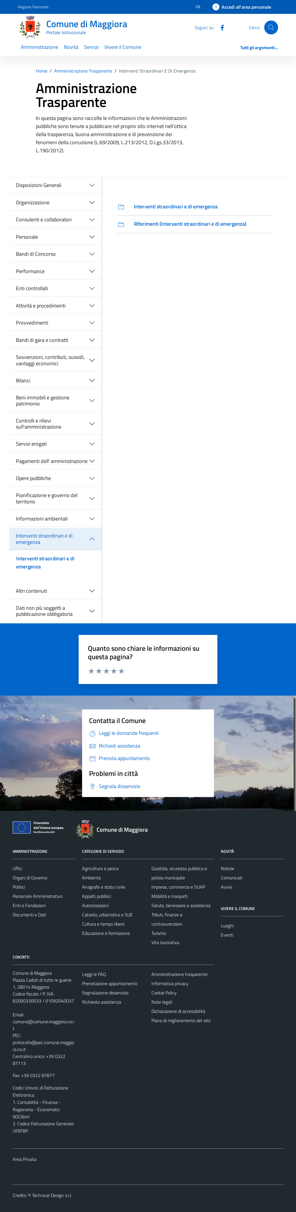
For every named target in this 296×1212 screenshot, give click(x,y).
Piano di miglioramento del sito (180, 1020)
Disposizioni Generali (38, 185)
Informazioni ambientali (42, 518)
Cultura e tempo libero (103, 923)
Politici (19, 886)
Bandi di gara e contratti (42, 340)
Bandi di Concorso (36, 254)
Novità (71, 47)
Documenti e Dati (29, 914)
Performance (30, 271)
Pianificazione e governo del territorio (46, 498)
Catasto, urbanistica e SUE (107, 914)
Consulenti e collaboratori (44, 219)
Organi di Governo (30, 877)
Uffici (17, 868)
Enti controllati (32, 288)
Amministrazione (39, 47)
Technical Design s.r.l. (52, 1195)
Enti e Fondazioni (29, 905)
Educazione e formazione (106, 933)
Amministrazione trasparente (179, 974)
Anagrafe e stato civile (103, 886)
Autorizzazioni (95, 905)
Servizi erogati (31, 444)
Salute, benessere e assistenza (180, 905)
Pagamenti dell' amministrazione (52, 461)
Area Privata (24, 1159)
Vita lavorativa (165, 942)
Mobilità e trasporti (169, 896)
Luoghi (227, 925)
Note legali (161, 1001)
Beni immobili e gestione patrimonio (42, 401)
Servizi (91, 47)
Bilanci (23, 380)
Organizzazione (32, 202)
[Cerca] (271, 27)
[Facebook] (220, 27)
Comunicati (231, 877)
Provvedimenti (32, 323)
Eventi (227, 934)
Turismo (158, 933)
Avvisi (226, 886)
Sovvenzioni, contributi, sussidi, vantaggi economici (50, 360)
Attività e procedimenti (41, 306)
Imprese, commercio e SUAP (178, 886)
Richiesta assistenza (101, 1001)
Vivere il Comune (122, 47)
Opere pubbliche (33, 478)
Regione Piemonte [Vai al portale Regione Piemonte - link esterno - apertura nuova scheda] (33, 7)
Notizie (227, 868)
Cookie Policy (164, 992)
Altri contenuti (31, 591)
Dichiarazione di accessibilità (178, 1011)
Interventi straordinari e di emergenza (44, 539)
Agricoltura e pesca (100, 868)
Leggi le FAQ (94, 974)
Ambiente (91, 877)
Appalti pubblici (96, 896)
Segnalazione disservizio (105, 992)
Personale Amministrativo (37, 896)
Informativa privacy (169, 983)
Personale (27, 237)
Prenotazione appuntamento (109, 983)
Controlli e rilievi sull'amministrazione (38, 424)
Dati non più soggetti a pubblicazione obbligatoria (44, 611)
